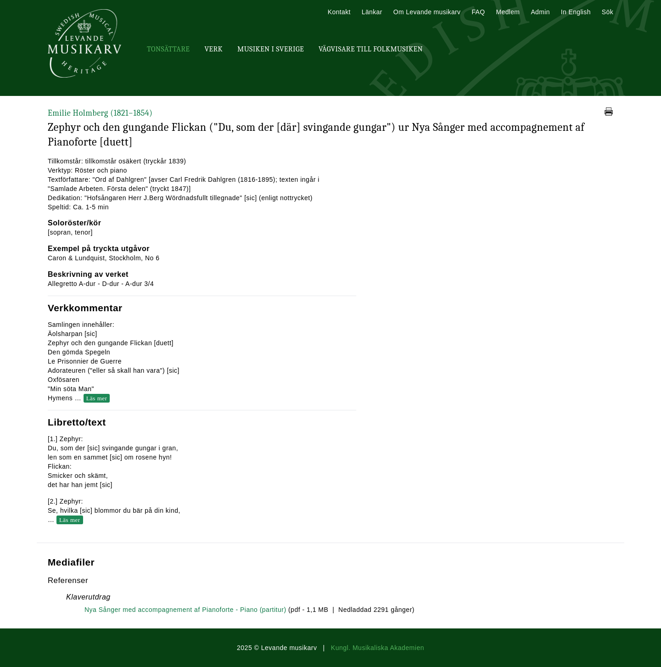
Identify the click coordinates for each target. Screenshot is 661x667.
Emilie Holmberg (100, 113)
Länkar (372, 12)
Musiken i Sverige (270, 49)
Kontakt (339, 12)
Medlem (508, 12)
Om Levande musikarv (427, 12)
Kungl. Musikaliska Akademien (377, 647)
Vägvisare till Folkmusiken (371, 49)
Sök (607, 12)
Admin (540, 12)
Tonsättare (168, 49)
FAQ (478, 12)
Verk (213, 49)
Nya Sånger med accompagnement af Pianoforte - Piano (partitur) (185, 609)
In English (576, 12)
